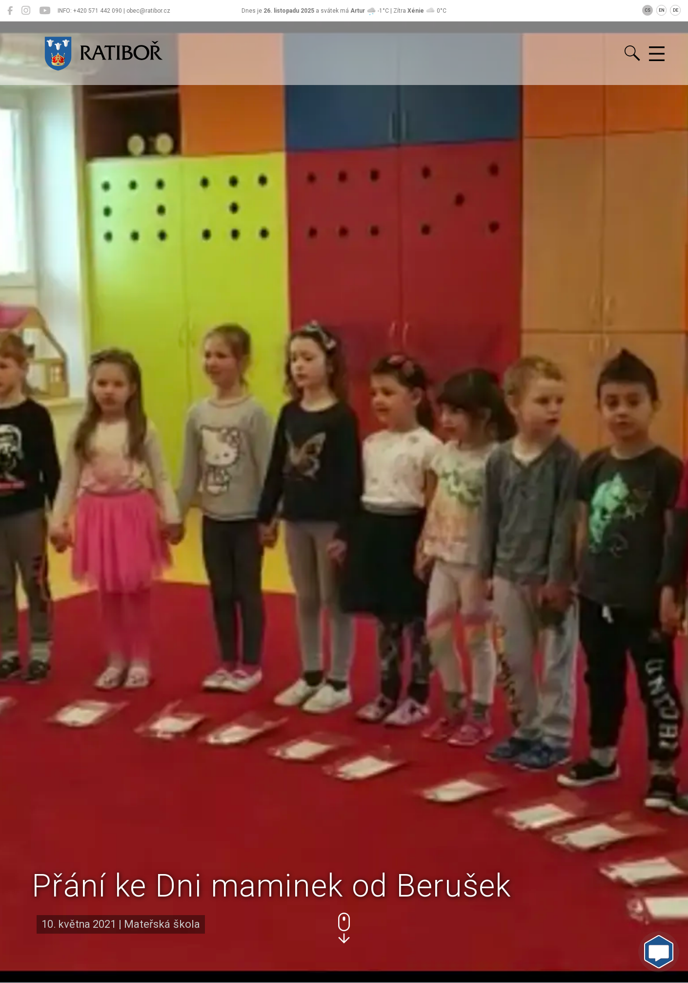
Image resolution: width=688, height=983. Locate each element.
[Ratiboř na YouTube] (44, 11)
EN (662, 10)
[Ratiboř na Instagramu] (25, 11)
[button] (344, 928)
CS (647, 10)
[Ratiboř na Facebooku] (10, 11)
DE (675, 10)
